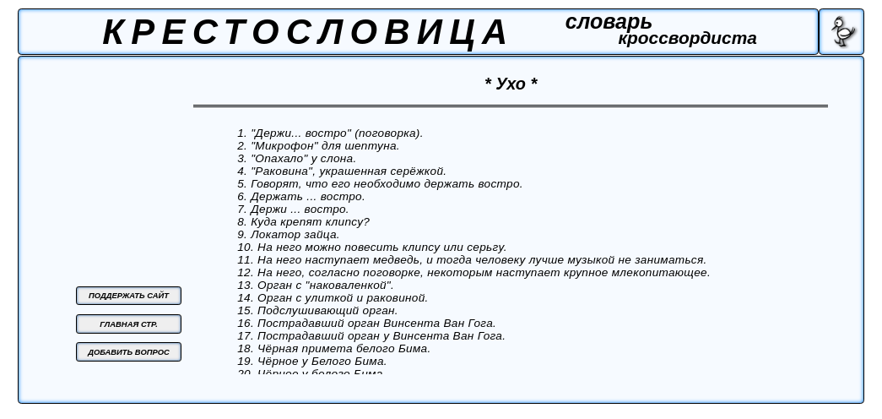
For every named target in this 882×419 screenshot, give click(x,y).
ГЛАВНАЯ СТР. (129, 324)
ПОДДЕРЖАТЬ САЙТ (129, 295)
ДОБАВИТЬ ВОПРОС (129, 351)
